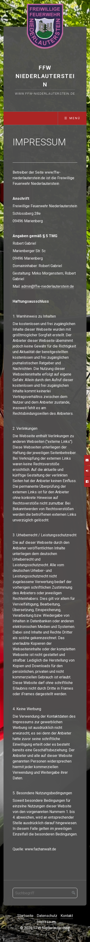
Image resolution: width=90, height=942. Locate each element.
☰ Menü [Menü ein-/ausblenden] (72, 118)
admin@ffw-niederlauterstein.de (47, 286)
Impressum (46, 922)
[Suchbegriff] (45, 893)
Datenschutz (47, 915)
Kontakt (67, 915)
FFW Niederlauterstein (45, 76)
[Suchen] (73, 893)
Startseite (25, 915)
